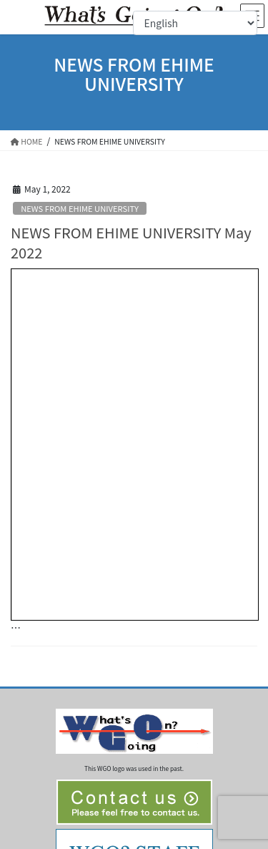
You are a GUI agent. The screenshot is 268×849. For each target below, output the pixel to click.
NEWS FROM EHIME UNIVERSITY (80, 208)
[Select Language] (195, 23)
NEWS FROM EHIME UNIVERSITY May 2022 (131, 242)
